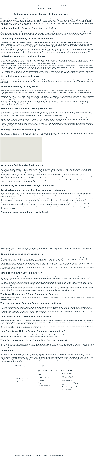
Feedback (41, 380)
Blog (39, 383)
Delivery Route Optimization (69, 387)
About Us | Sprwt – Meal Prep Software (47, 371)
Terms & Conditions (44, 377)
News (39, 374)
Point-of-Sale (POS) (67, 380)
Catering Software (66, 373)
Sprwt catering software (7, 169)
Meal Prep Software (67, 370)
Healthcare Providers (44, 8)
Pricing (40, 5)
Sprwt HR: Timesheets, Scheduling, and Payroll (68, 376)
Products (48, 3)
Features (40, 3)
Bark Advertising (66, 389)
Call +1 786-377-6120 (21, 378)
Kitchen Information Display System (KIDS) (69, 383)
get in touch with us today (76, 360)
